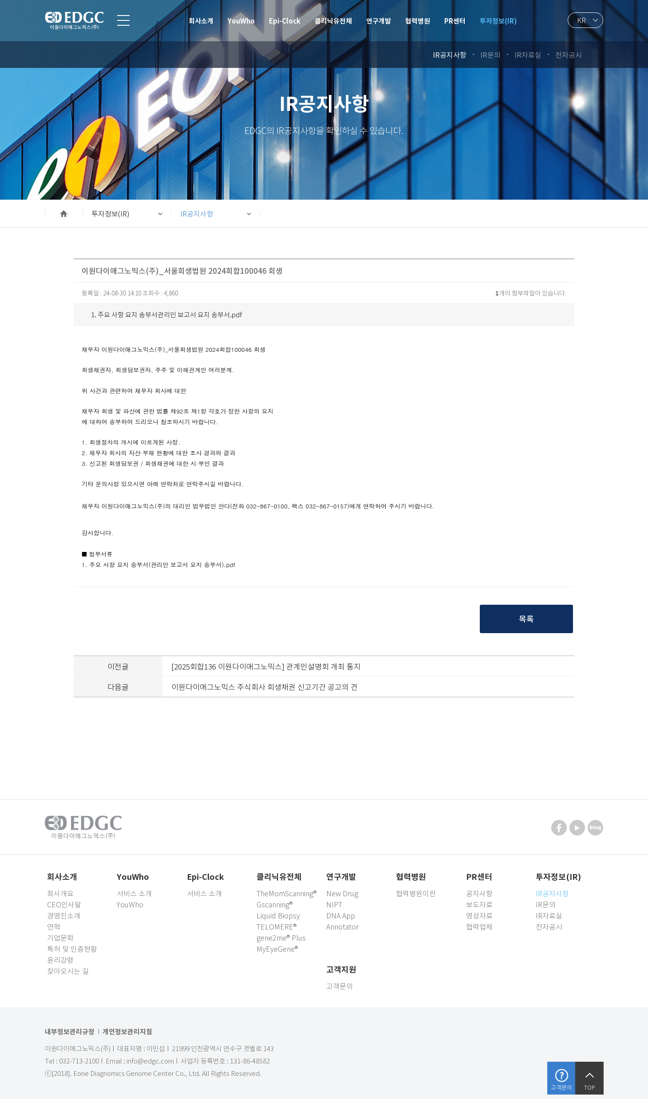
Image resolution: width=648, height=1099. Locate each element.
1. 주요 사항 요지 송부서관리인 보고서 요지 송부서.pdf (166, 314)
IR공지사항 (196, 213)
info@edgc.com (150, 1061)
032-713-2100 (79, 1061)
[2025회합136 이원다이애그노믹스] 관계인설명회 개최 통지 (266, 666)
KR (581, 20)
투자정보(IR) (110, 213)
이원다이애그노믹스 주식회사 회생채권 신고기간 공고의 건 (264, 686)
